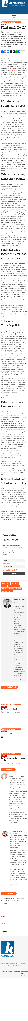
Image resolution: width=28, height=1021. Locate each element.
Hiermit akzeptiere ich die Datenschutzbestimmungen (10, 570)
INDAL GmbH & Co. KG (14, 966)
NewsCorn (24, 966)
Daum (4, 586)
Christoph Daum (21, 87)
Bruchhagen (6, 583)
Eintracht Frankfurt (14, 586)
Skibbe (5, 591)
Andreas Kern (7, 32)
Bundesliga (15, 583)
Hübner (12, 588)
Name (4, 558)
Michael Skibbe (13, 70)
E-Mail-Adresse (6, 563)
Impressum (17, 971)
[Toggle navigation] (14, 16)
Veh (11, 591)
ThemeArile (15, 968)
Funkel (5, 588)
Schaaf (19, 588)
